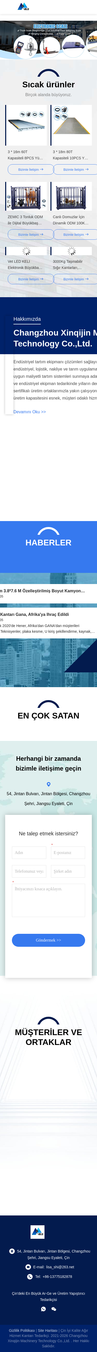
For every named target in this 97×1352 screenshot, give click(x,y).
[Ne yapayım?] (43, 1309)
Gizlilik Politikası (22, 1330)
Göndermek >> (48, 940)
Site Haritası (47, 1330)
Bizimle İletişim (31, 169)
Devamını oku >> (29, 412)
